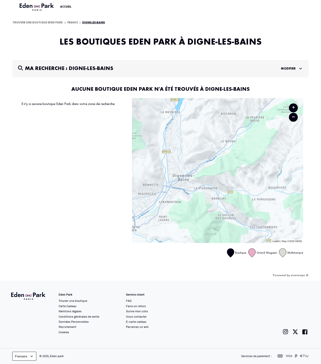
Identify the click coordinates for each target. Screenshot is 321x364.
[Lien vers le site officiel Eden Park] (37, 7)
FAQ (129, 300)
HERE (298, 241)
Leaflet (276, 241)
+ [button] (293, 108)
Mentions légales (70, 311)
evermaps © (300, 275)
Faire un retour (136, 306)
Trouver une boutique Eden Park (37, 22)
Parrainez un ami (137, 327)
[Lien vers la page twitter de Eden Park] (295, 332)
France (72, 22)
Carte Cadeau (67, 306)
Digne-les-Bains (93, 22)
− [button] (293, 117)
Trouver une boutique (73, 300)
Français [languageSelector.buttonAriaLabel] (24, 356)
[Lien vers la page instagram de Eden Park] (285, 332)
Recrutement (67, 327)
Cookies (64, 332)
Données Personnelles (74, 321)
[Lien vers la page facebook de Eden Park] (305, 332)
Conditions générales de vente (79, 316)
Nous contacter (136, 316)
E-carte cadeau (136, 321)
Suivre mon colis (137, 311)
